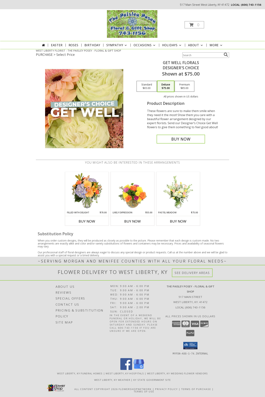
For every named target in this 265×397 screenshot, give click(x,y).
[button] (194, 24)
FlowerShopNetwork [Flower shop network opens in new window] (135, 389)
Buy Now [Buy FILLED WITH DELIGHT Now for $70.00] (87, 221)
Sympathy (117, 45)
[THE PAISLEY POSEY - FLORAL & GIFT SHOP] (132, 23)
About (196, 45)
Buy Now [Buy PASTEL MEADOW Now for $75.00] (178, 221)
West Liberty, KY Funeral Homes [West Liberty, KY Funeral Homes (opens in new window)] (80, 373)
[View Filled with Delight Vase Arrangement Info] (87, 191)
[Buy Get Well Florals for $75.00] (181, 139)
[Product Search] (202, 55)
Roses (73, 45)
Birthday (92, 45)
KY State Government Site (152, 379)
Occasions (145, 45)
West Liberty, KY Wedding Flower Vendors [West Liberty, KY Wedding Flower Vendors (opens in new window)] (177, 373)
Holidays (172, 45)
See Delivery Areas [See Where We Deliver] (192, 273)
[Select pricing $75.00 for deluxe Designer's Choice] (166, 86)
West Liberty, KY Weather (112, 379)
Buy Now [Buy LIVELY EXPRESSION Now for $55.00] (132, 221)
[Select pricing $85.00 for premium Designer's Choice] (184, 86)
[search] (226, 55)
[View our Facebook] (126, 368)
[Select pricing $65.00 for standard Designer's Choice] (147, 86)
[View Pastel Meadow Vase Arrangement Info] (178, 191)
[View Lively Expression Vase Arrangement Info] (132, 191)
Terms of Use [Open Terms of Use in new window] (144, 391)
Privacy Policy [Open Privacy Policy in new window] (166, 389)
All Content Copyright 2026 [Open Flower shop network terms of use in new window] (96, 389)
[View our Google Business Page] (139, 368)
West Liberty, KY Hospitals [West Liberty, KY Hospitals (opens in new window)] (125, 373)
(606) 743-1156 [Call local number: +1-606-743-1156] (251, 4)
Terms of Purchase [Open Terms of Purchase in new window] (196, 389)
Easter (57, 45)
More (216, 45)
